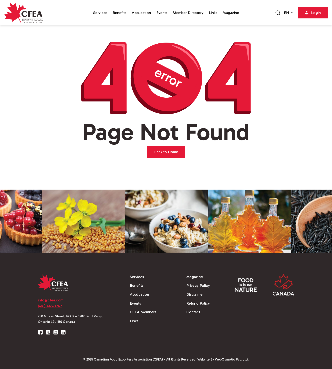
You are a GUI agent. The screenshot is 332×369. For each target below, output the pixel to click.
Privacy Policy (198, 285)
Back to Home (166, 152)
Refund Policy (198, 303)
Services (100, 12)
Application (141, 12)
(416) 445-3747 (50, 306)
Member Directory (188, 12)
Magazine (231, 12)
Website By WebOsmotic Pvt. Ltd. (223, 359)
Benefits (119, 12)
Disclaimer (195, 294)
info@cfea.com (50, 300)
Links (213, 12)
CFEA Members (143, 312)
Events (161, 12)
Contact (193, 312)
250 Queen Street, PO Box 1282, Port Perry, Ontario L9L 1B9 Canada (70, 319)
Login (313, 12)
